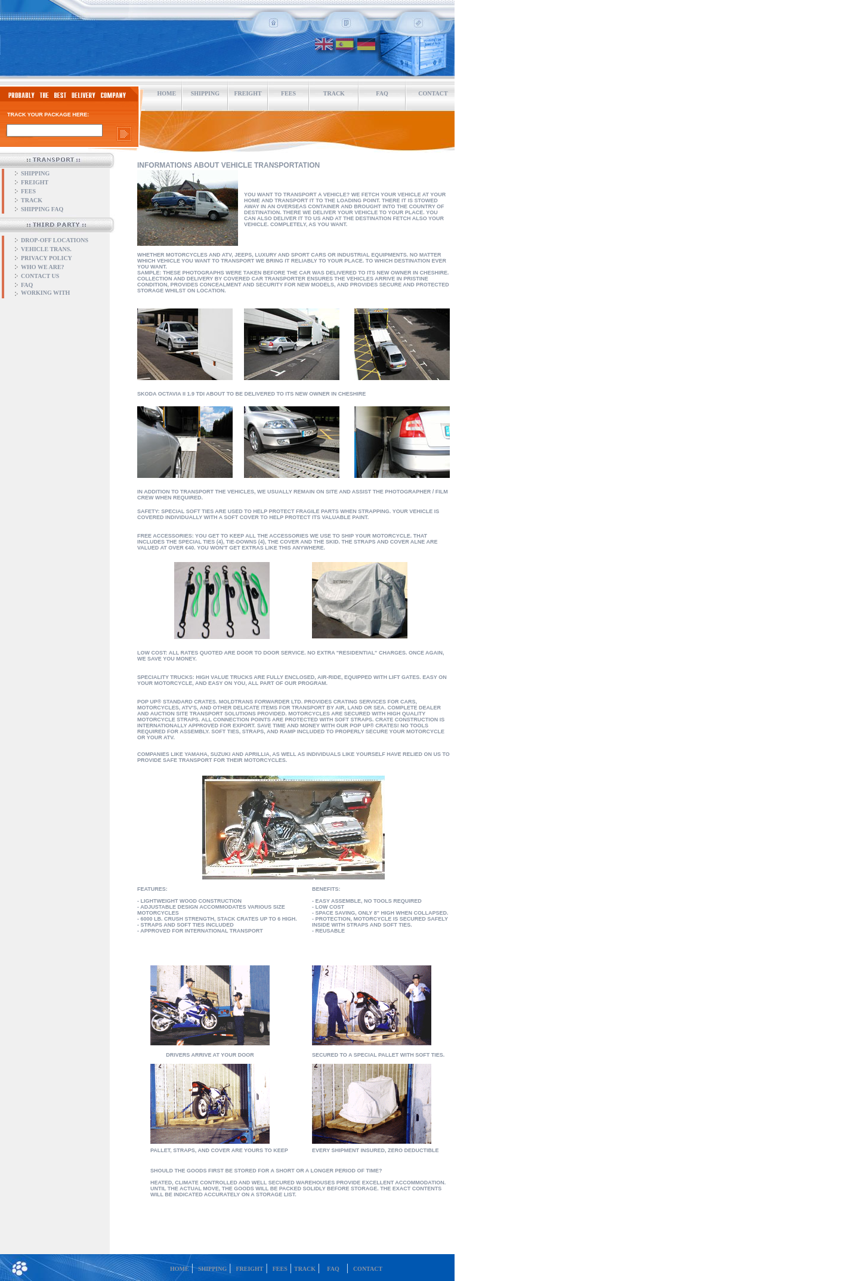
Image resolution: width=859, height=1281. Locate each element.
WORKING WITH (45, 292)
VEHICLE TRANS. (46, 249)
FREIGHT (34, 182)
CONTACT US (40, 276)
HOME (167, 93)
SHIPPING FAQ (42, 209)
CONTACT (367, 1268)
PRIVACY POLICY (46, 258)
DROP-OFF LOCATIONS (54, 240)
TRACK (334, 93)
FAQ (382, 93)
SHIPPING (35, 173)
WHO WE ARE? (42, 267)
